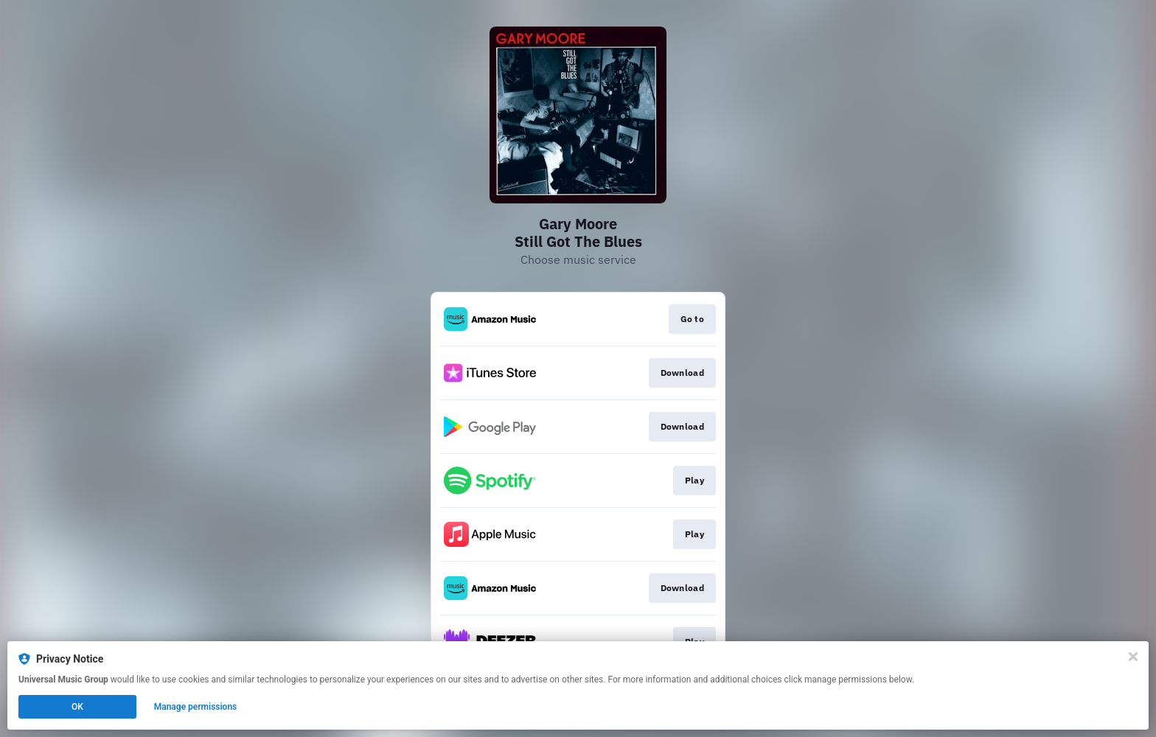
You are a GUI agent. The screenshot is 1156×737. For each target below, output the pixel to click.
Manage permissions (195, 707)
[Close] (1133, 656)
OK (77, 707)
